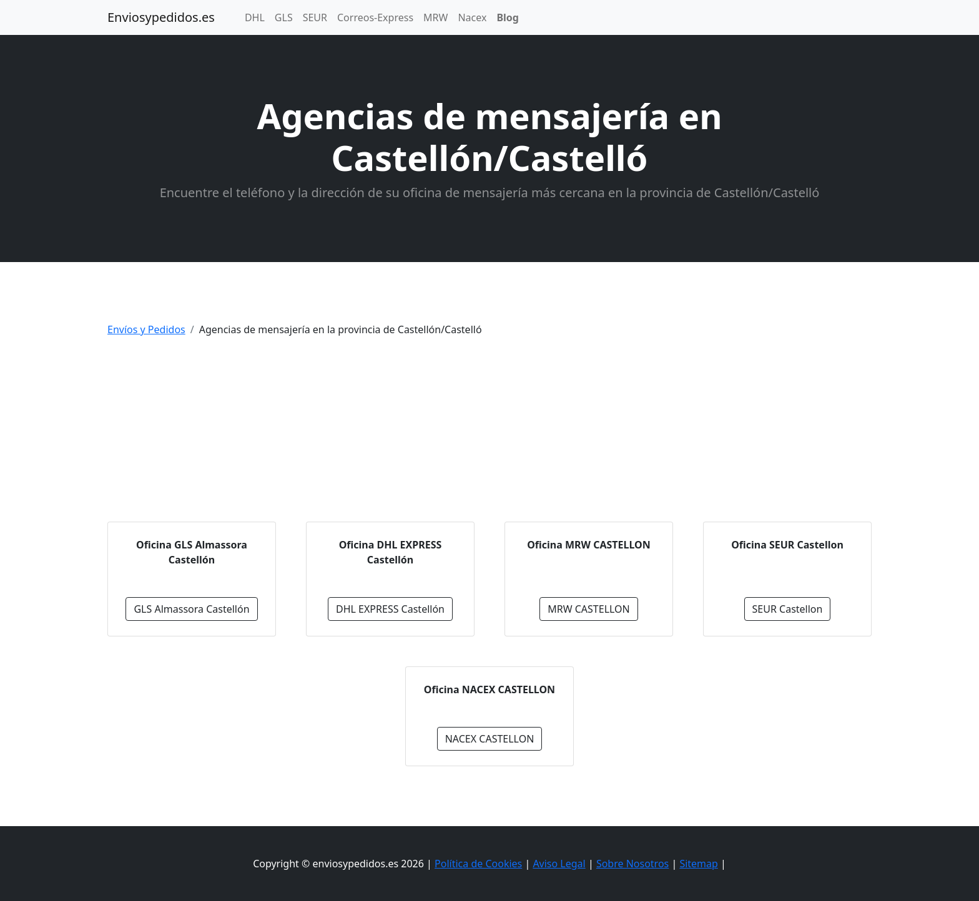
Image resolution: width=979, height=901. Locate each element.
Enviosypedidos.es (161, 17)
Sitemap (698, 863)
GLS (284, 17)
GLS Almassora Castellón (191, 609)
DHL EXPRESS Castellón (390, 609)
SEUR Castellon (787, 609)
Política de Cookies (478, 863)
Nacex (472, 17)
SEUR (315, 17)
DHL (255, 17)
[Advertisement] (489, 434)
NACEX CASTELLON (489, 739)
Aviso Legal (559, 863)
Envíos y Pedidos (146, 329)
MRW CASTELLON (589, 609)
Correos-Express (375, 17)
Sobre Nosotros (632, 863)
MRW (435, 17)
